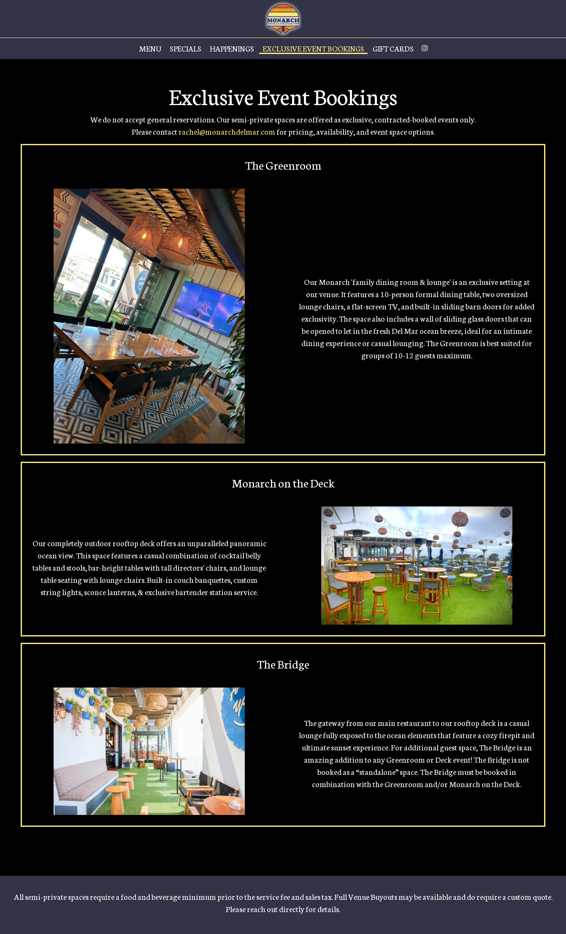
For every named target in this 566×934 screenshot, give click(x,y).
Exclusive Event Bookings (313, 48)
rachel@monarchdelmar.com (227, 131)
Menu (150, 48)
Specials (185, 48)
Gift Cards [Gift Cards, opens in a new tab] (393, 48)
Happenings (232, 48)
